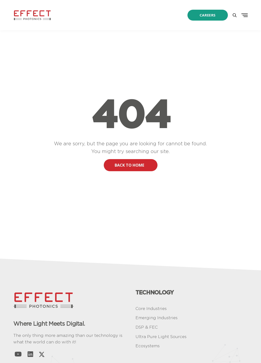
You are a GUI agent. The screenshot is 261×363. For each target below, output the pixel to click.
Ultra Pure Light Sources (160, 336)
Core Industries (151, 308)
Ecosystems (147, 345)
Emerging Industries (156, 317)
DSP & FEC (146, 327)
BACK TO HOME (133, 165)
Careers (208, 15)
